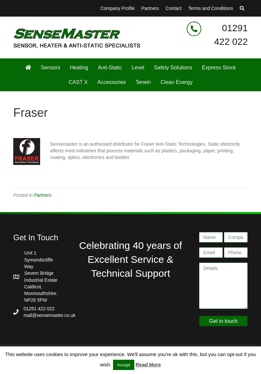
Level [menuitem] (138, 67)
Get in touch (223, 321)
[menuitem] (28, 67)
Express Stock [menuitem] (219, 67)
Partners (42, 195)
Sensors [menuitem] (50, 67)
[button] (242, 8)
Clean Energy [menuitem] (177, 82)
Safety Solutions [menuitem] (173, 67)
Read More (148, 364)
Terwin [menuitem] (143, 82)
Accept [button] (123, 364)
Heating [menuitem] (79, 67)
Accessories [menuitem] (112, 82)
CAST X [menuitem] (78, 82)
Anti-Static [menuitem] (110, 67)
